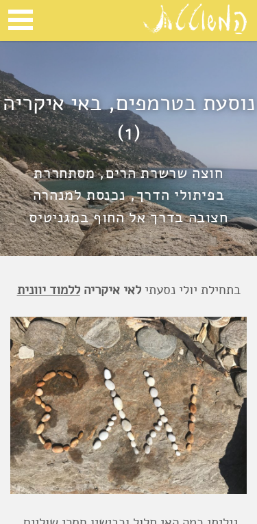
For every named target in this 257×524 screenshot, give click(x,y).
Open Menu (20, 19)
